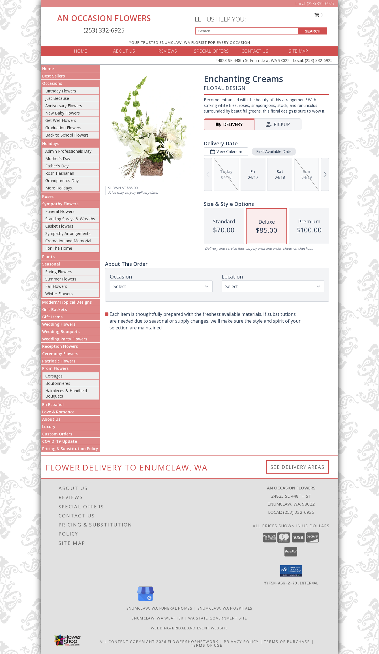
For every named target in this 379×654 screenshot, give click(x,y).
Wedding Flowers (58, 324)
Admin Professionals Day (68, 151)
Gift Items (52, 317)
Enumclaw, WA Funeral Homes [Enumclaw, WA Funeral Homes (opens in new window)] (160, 608)
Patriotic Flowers (58, 361)
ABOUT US (124, 51)
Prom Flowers (55, 368)
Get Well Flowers (60, 120)
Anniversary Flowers (63, 105)
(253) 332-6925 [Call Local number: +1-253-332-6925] (320, 3)
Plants (48, 256)
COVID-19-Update (59, 441)
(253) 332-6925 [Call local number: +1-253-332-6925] (298, 512)
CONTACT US (255, 51)
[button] (291, 571)
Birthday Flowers (60, 91)
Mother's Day (57, 158)
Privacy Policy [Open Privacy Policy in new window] (241, 641)
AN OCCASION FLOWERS (104, 18)
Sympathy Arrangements (68, 233)
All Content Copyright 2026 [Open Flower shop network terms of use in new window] (133, 641)
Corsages (54, 376)
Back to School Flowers (67, 135)
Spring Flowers (58, 271)
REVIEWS (168, 51)
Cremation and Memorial (68, 240)
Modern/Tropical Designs (67, 302)
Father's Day (56, 166)
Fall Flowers (56, 286)
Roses (47, 196)
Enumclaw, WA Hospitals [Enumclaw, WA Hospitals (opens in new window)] (225, 608)
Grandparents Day (62, 180)
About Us (51, 419)
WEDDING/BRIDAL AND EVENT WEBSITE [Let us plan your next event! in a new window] (189, 628)
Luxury (48, 426)
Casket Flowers (59, 226)
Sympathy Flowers (60, 203)
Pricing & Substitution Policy (70, 448)
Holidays (50, 143)
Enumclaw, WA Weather (157, 618)
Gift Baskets (54, 309)
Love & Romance (58, 412)
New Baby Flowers (62, 113)
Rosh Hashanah (59, 173)
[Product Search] (247, 30)
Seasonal (51, 264)
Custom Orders (57, 434)
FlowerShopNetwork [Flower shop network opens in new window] (193, 641)
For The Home (58, 248)
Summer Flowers (60, 279)
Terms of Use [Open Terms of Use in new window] (206, 645)
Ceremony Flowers (60, 353)
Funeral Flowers (59, 211)
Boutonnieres (57, 383)
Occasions (52, 83)
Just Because (57, 98)
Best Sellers (53, 76)
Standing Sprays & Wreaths (70, 218)
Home (48, 68)
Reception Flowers (60, 346)
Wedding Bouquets (61, 331)
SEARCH (312, 31)
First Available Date (273, 151)
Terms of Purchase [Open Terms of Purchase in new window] (287, 641)
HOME (80, 51)
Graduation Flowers (63, 127)
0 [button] (318, 15)
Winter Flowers (59, 293)
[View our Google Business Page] (145, 601)
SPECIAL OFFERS (211, 51)
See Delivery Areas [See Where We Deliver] (298, 467)
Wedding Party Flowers (64, 339)
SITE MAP (298, 51)
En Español (53, 404)
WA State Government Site (217, 618)
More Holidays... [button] (59, 188)
